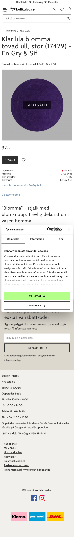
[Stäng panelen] (69, 229)
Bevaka (10, 160)
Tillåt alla (37, 295)
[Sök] (68, 18)
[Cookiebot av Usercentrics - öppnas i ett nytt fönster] (47, 229)
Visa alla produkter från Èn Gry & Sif (22, 185)
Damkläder (22, 2)
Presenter (53, 2)
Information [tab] (37, 238)
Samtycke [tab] (13, 238)
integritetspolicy (12, 359)
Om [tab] (61, 238)
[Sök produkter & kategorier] (34, 18)
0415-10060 (13, 387)
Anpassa (37, 305)
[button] (4, 9)
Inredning (38, 2)
